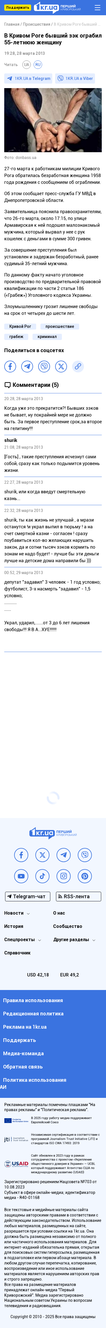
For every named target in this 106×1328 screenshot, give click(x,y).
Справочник (17, 953)
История (13, 926)
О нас (59, 913)
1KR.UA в (32, 78)
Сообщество (67, 926)
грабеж (16, 336)
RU (37, 64)
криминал (47, 336)
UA (26, 64)
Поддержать (17, 8)
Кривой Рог (20, 326)
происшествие (60, 326)
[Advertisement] (53, 711)
